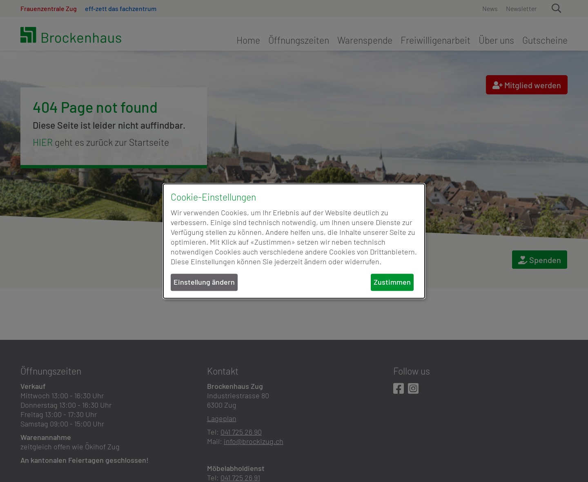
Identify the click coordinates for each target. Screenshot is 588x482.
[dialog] (294, 241)
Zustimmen (392, 282)
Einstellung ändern (204, 282)
